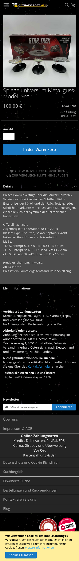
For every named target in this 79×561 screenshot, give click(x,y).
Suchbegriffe (13, 471)
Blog (6, 508)
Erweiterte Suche (16, 481)
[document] (40, 546)
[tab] (39, 186)
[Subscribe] (64, 407)
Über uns (10, 419)
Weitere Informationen (39, 547)
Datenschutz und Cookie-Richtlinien (31, 462)
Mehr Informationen (17, 288)
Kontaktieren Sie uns (19, 499)
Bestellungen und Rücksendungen (30, 490)
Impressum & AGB (17, 428)
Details (8, 186)
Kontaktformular (39, 366)
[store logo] (30, 5)
